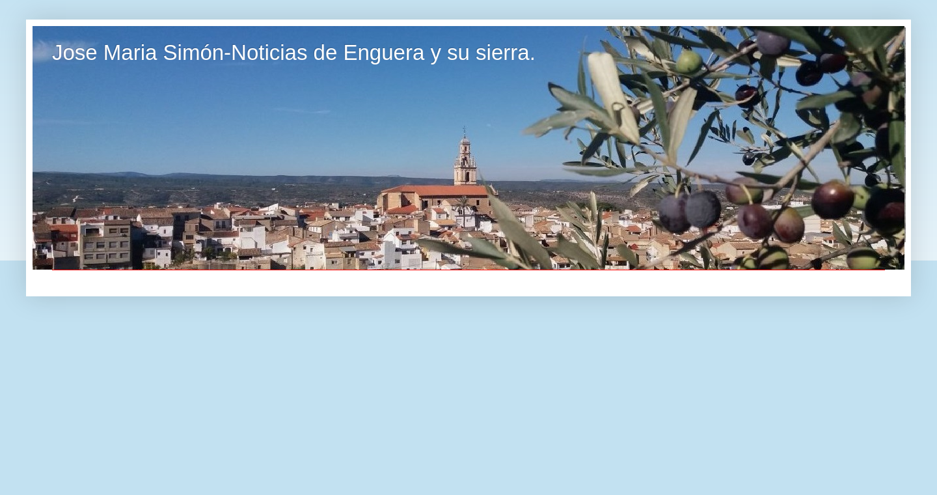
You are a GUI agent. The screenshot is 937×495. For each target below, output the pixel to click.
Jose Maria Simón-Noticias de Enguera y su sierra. (294, 52)
